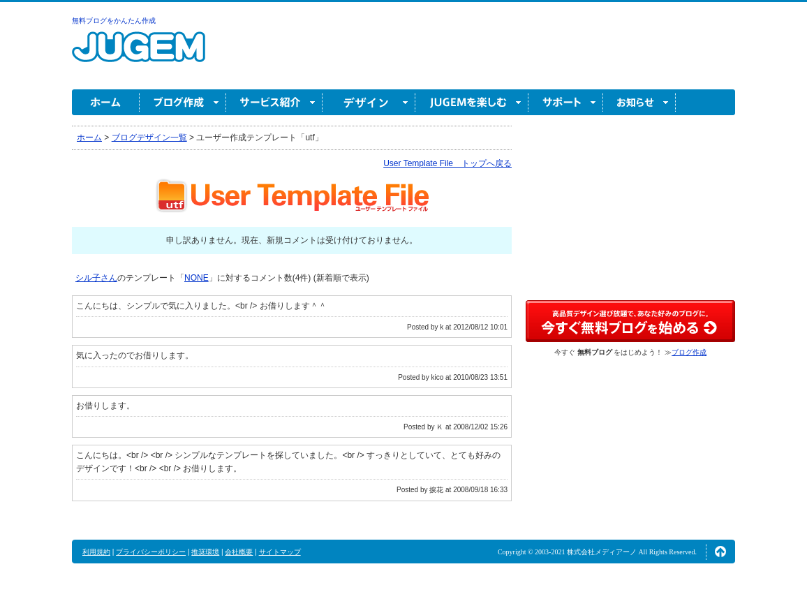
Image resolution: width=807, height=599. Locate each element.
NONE (196, 278)
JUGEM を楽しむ (471, 102)
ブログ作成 (183, 102)
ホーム (106, 102)
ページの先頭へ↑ (720, 551)
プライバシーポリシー (151, 552)
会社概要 (239, 552)
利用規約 (96, 552)
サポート (565, 102)
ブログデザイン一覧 (149, 137)
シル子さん (96, 278)
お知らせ (639, 102)
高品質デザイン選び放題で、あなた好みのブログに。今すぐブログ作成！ (630, 321)
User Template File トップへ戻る (447, 163)
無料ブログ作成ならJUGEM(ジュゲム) (138, 55)
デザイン (369, 102)
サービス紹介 (274, 102)
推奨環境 (205, 552)
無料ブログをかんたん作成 (114, 20)
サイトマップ (280, 552)
